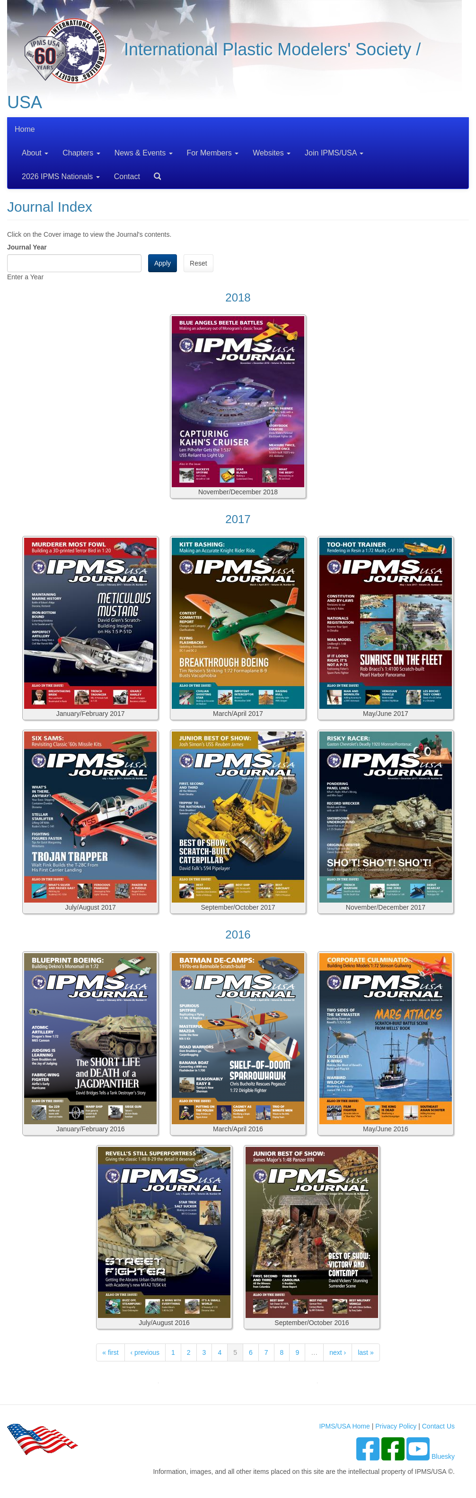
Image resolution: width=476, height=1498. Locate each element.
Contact (127, 176)
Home (25, 129)
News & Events (144, 153)
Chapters (81, 153)
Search (154, 173)
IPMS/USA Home (344, 1426)
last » (365, 1352)
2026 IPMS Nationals (61, 176)
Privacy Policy (395, 1426)
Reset (198, 263)
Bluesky (443, 1456)
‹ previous (145, 1352)
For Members (213, 153)
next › (337, 1352)
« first (110, 1352)
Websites (272, 153)
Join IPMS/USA (334, 153)
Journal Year (27, 247)
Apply (162, 263)
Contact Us (438, 1426)
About (35, 153)
